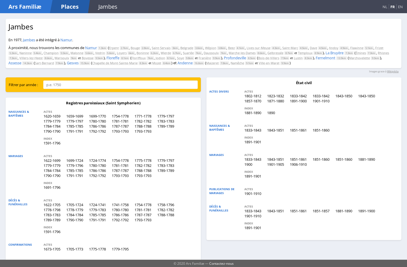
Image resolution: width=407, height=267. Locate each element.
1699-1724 (74, 160)
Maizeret (212, 63)
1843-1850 (343, 95)
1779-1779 (52, 121)
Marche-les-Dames (242, 53)
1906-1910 (298, 164)
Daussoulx (211, 53)
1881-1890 (252, 112)
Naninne (25, 53)
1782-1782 (143, 121)
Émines (361, 53)
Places (70, 6)
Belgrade (186, 48)
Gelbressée (275, 53)
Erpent (114, 48)
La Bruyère (335, 52)
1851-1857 (321, 210)
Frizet (379, 48)
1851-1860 (321, 130)
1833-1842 (298, 95)
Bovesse (88, 58)
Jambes (29, 39)
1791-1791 (74, 131)
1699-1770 (97, 116)
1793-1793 (120, 131)
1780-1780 (97, 121)
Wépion (210, 48)
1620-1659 (52, 116)
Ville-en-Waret (269, 63)
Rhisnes (383, 53)
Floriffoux (138, 58)
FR (392, 6)
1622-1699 (52, 160)
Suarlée (188, 53)
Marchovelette (359, 58)
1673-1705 (52, 249)
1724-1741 (97, 204)
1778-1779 (74, 209)
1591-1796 (52, 143)
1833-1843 (252, 130)
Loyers (122, 53)
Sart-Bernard (44, 63)
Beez (231, 48)
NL (385, 6)
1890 (271, 112)
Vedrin (100, 53)
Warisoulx (61, 58)
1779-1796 (74, 165)
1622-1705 (52, 204)
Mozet (156, 63)
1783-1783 (165, 121)
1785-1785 (74, 126)
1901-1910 (321, 100)
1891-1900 (298, 100)
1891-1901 (252, 141)
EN (400, 6)
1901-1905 (275, 164)
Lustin (298, 58)
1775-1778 (143, 160)
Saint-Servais (161, 48)
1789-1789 (165, 126)
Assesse (14, 62)
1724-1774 (97, 160)
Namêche (237, 63)
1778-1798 (52, 209)
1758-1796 (165, 204)
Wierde (166, 53)
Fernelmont (325, 57)
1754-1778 (120, 116)
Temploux (305, 53)
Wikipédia (393, 71)
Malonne (77, 53)
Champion (51, 53)
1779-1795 (120, 249)
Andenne (185, 62)
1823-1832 (275, 95)
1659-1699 (74, 116)
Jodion (160, 58)
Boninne (143, 53)
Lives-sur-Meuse (258, 48)
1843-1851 (275, 130)
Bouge (135, 48)
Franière (205, 58)
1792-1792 (97, 131)
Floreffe (112, 57)
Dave (313, 48)
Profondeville (235, 57)
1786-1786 (97, 126)
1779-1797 (165, 116)
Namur (66, 39)
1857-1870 (252, 100)
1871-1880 (275, 100)
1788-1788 (143, 126)
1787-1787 (120, 126)
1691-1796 (52, 187)
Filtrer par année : (23, 84)
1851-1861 (298, 130)
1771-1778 (143, 116)
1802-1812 (252, 95)
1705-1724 (74, 204)
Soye (180, 58)
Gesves (73, 62)
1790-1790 (52, 131)
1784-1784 (52, 126)
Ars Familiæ (24, 6)
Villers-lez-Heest (31, 58)
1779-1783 (97, 209)
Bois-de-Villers (268, 58)
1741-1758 (120, 204)
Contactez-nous (221, 263)
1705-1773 (74, 249)
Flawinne (356, 48)
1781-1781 (120, 121)
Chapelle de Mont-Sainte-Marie (115, 63)
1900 (248, 164)
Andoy (333, 48)
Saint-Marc (290, 48)
